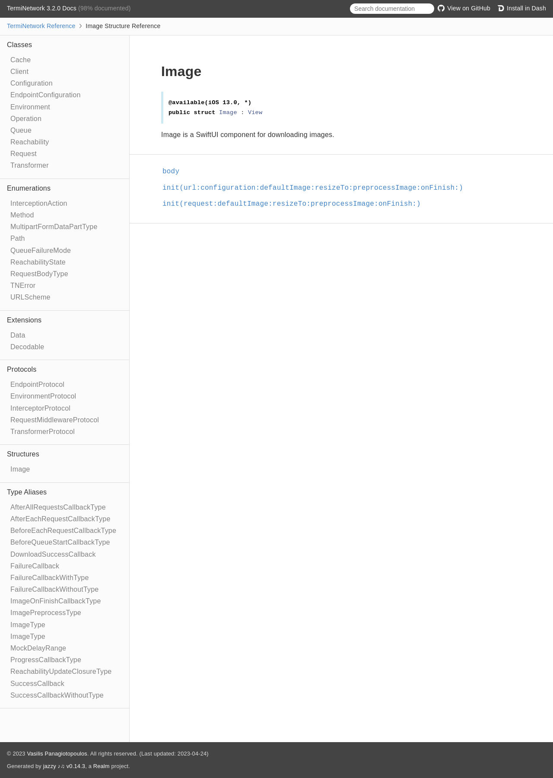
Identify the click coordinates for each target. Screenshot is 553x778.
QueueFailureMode (40, 250)
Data (17, 335)
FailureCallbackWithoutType (54, 589)
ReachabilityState (38, 262)
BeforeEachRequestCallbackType (63, 530)
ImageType (27, 624)
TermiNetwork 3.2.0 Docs (42, 8)
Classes (19, 44)
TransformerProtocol (42, 431)
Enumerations (29, 188)
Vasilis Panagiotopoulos (57, 753)
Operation (25, 118)
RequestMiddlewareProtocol (54, 420)
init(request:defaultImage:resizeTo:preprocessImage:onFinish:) (295, 204)
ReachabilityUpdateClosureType (60, 671)
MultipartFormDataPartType (54, 226)
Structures (23, 454)
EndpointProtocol (37, 384)
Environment (30, 107)
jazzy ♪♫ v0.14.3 (64, 766)
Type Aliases (27, 492)
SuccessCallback (37, 683)
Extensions (24, 320)
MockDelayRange (38, 648)
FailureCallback (34, 566)
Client (19, 71)
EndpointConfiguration (45, 95)
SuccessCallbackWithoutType (57, 695)
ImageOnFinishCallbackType (55, 601)
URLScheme (30, 297)
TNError (22, 285)
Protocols (22, 369)
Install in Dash (521, 8)
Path (17, 238)
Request (23, 153)
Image (20, 469)
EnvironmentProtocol (43, 396)
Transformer (29, 165)
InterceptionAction (38, 203)
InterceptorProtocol (40, 408)
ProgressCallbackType (45, 659)
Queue (21, 130)
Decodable (27, 347)
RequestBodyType (39, 273)
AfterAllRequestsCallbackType (58, 507)
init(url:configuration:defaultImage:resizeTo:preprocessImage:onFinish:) (316, 188)
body (174, 171)
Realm (101, 766)
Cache (20, 60)
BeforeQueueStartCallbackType (60, 542)
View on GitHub (464, 8)
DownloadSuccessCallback (53, 554)
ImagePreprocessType (45, 612)
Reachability (29, 142)
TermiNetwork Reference (41, 25)
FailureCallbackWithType (49, 577)
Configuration (31, 83)
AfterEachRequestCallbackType (60, 519)
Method (22, 215)
